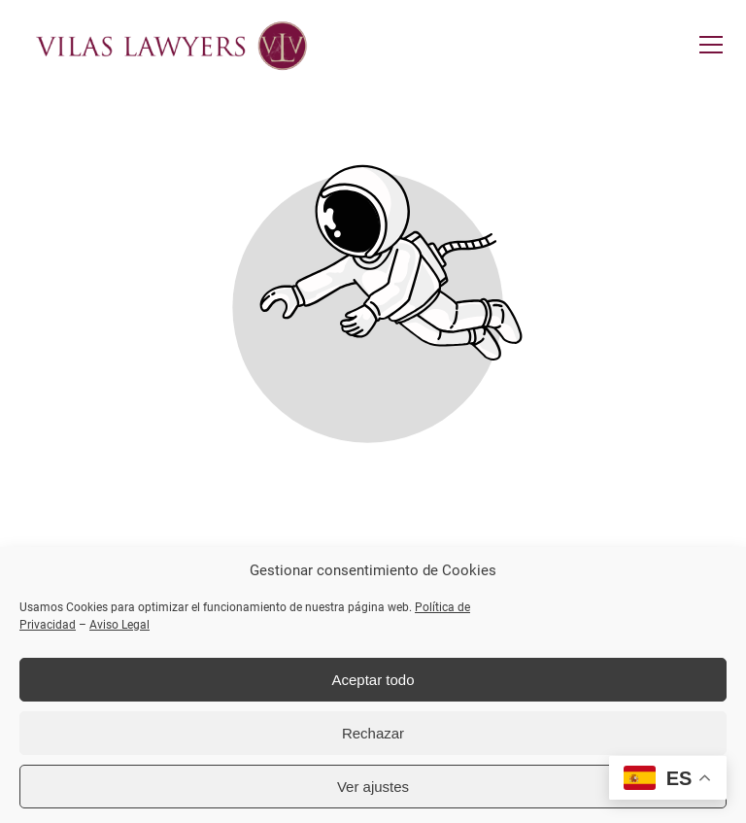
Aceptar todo (372, 679)
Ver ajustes (373, 786)
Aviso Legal (119, 625)
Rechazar (373, 733)
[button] (711, 44)
